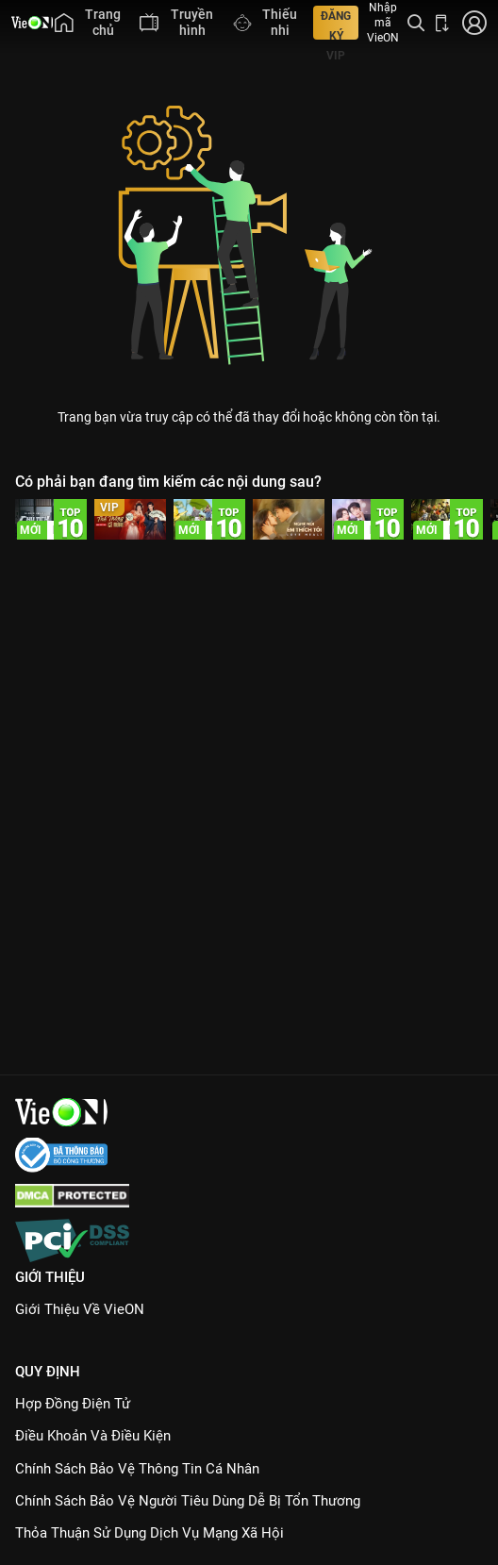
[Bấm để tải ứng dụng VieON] (442, 22)
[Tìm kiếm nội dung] (416, 22)
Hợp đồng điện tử (72, 1403)
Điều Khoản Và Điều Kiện (93, 1435)
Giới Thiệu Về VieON (79, 1309)
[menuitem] (88, 22)
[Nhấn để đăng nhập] (473, 22)
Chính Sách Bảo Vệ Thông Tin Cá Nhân (137, 1468)
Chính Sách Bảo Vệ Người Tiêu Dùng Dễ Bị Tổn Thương (187, 1500)
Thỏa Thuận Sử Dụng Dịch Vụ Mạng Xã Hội (149, 1532)
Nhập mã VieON (383, 22)
